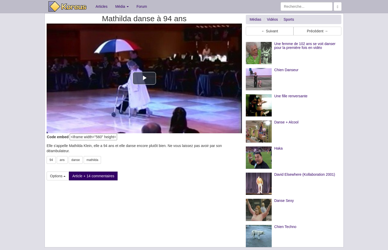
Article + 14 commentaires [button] (93, 176)
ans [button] (62, 160)
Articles (101, 6)
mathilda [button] (92, 160)
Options (58, 176)
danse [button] (75, 160)
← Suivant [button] (269, 31)
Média (122, 6)
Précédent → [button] (317, 31)
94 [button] (51, 160)
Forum (141, 6)
